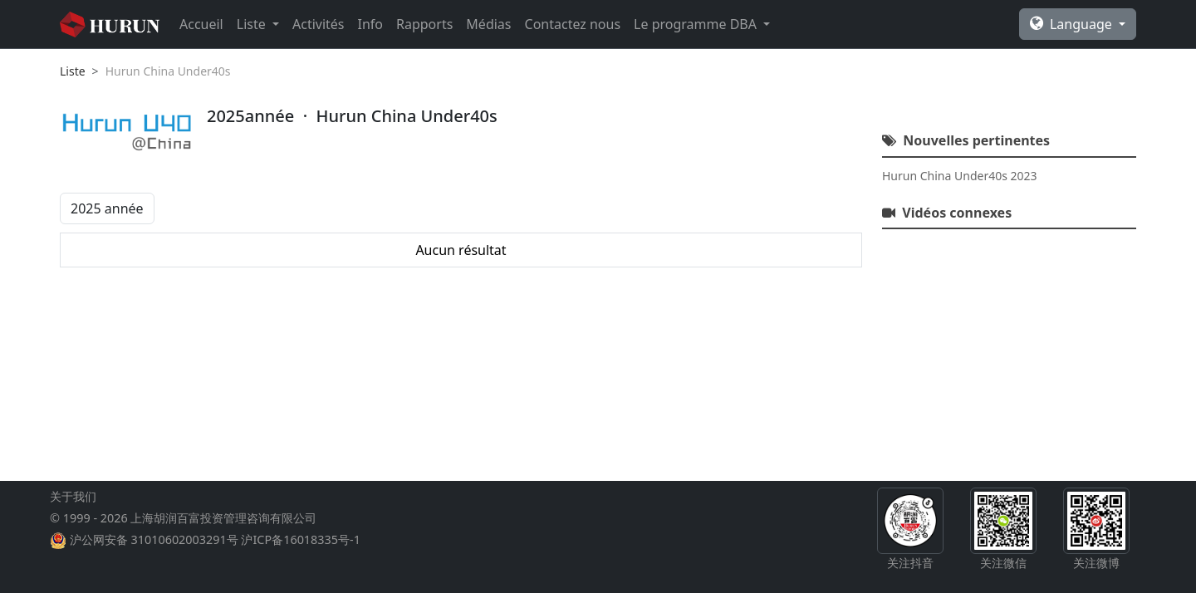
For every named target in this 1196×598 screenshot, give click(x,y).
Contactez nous (573, 24)
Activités (318, 24)
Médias (488, 24)
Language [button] (1072, 24)
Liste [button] (253, 24)
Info (371, 24)
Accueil (201, 24)
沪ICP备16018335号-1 (300, 539)
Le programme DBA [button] (697, 24)
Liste (73, 71)
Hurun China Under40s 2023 (959, 176)
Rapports (424, 24)
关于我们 (73, 496)
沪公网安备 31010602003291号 (154, 539)
